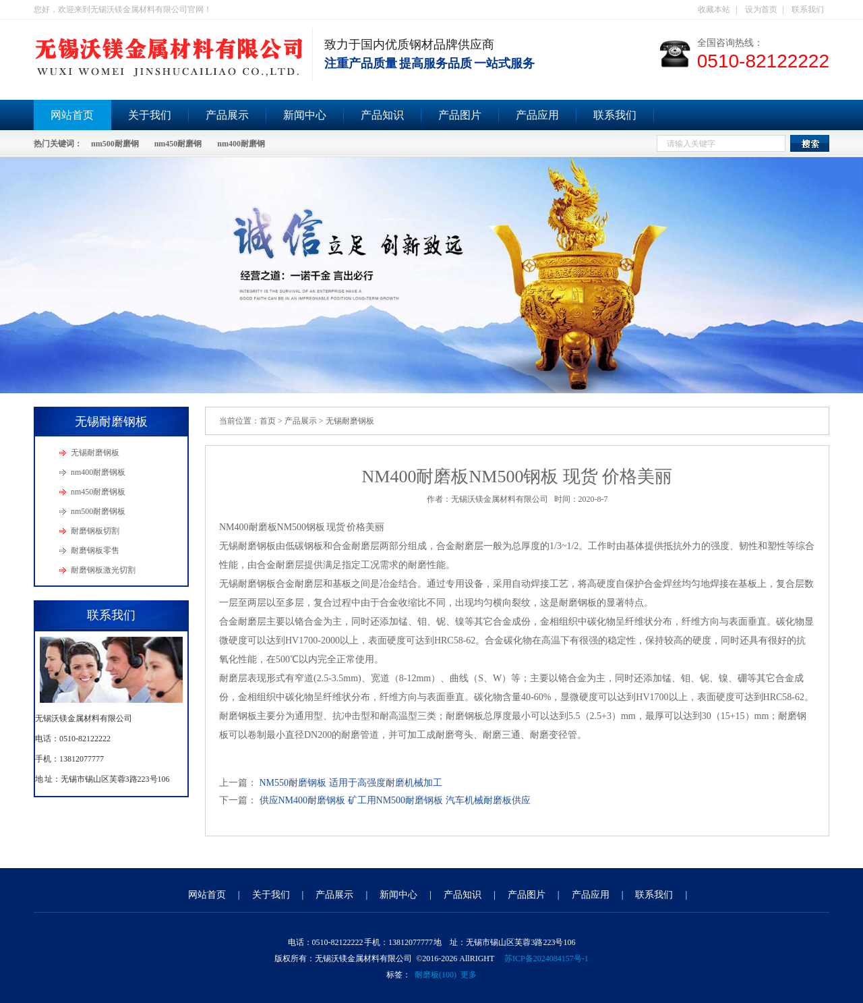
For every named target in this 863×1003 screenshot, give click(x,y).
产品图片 (459, 115)
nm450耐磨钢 (178, 143)
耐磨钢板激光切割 (103, 570)
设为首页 (761, 9)
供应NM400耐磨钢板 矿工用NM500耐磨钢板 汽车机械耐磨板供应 (395, 800)
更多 (468, 974)
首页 (268, 421)
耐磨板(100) (435, 974)
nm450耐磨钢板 (98, 491)
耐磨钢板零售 (95, 550)
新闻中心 (304, 115)
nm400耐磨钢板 (98, 472)
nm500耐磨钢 (115, 143)
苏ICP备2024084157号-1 (546, 958)
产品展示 (227, 115)
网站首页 (72, 115)
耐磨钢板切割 (95, 531)
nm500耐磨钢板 (98, 511)
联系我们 (808, 9)
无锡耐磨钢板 (95, 452)
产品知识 (382, 115)
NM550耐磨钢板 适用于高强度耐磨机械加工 (351, 783)
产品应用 (537, 115)
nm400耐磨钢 (241, 143)
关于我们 (149, 115)
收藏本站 (714, 9)
